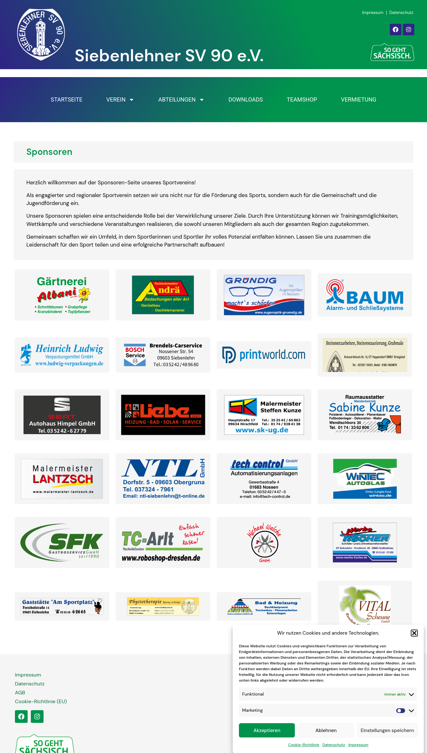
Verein (120, 99)
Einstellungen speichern (387, 732)
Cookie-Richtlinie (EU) (41, 701)
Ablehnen (326, 732)
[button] (414, 634)
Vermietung (358, 99)
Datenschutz (333, 746)
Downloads (245, 99)
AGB (20, 692)
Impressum (358, 746)
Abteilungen (181, 99)
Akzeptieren (267, 732)
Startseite (66, 99)
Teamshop (302, 99)
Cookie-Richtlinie (303, 746)
